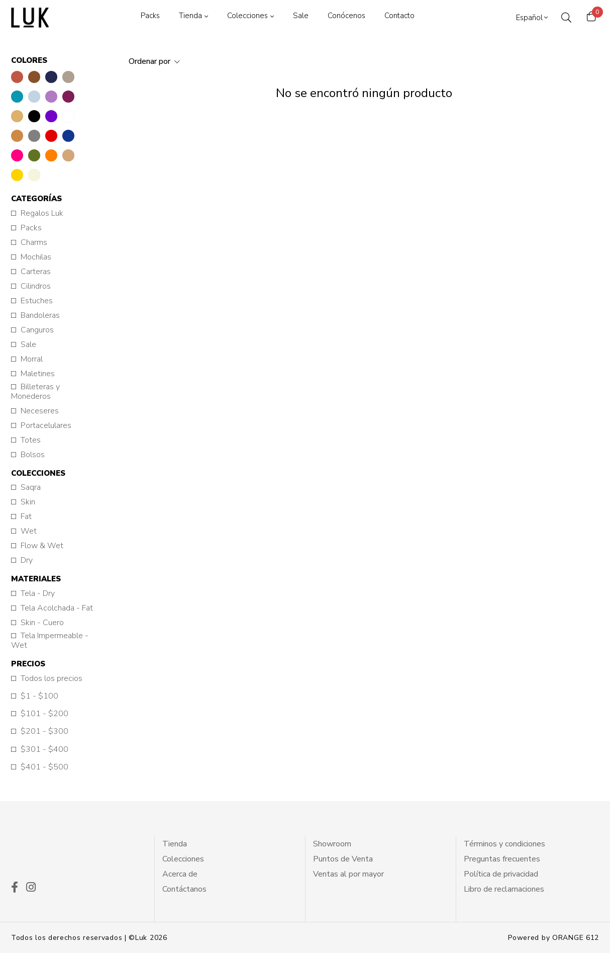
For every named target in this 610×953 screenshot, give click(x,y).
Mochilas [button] (35, 257)
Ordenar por (150, 61)
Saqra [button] (30, 487)
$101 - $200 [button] (43, 714)
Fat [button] (25, 517)
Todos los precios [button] (50, 678)
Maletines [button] (37, 374)
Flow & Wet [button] (41, 546)
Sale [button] (27, 345)
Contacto (399, 16)
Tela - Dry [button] (37, 593)
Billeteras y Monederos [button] (35, 391)
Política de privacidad (501, 874)
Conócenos (346, 16)
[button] (17, 77)
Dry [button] (26, 560)
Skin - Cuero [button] (41, 623)
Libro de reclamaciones (504, 889)
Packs (149, 16)
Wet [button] (28, 531)
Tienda (189, 16)
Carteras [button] (35, 272)
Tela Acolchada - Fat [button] (56, 608)
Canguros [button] (36, 330)
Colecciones (247, 16)
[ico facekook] (14, 888)
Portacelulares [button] (45, 425)
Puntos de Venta (343, 858)
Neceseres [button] (39, 411)
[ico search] (566, 18)
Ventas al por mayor (348, 874)
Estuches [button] (36, 301)
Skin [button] (27, 502)
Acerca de (179, 874)
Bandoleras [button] (39, 315)
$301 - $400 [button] (43, 749)
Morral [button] (31, 359)
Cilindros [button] (35, 286)
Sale (300, 16)
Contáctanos (184, 889)
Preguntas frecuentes (502, 858)
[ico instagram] (31, 888)
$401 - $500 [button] (43, 767)
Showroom (332, 843)
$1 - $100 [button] (38, 696)
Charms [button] (33, 242)
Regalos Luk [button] (41, 213)
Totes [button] (30, 440)
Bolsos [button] (32, 455)
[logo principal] (30, 17)
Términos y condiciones (504, 843)
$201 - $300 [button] (43, 731)
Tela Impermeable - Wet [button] (49, 640)
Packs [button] (30, 228)
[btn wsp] (580, 923)
